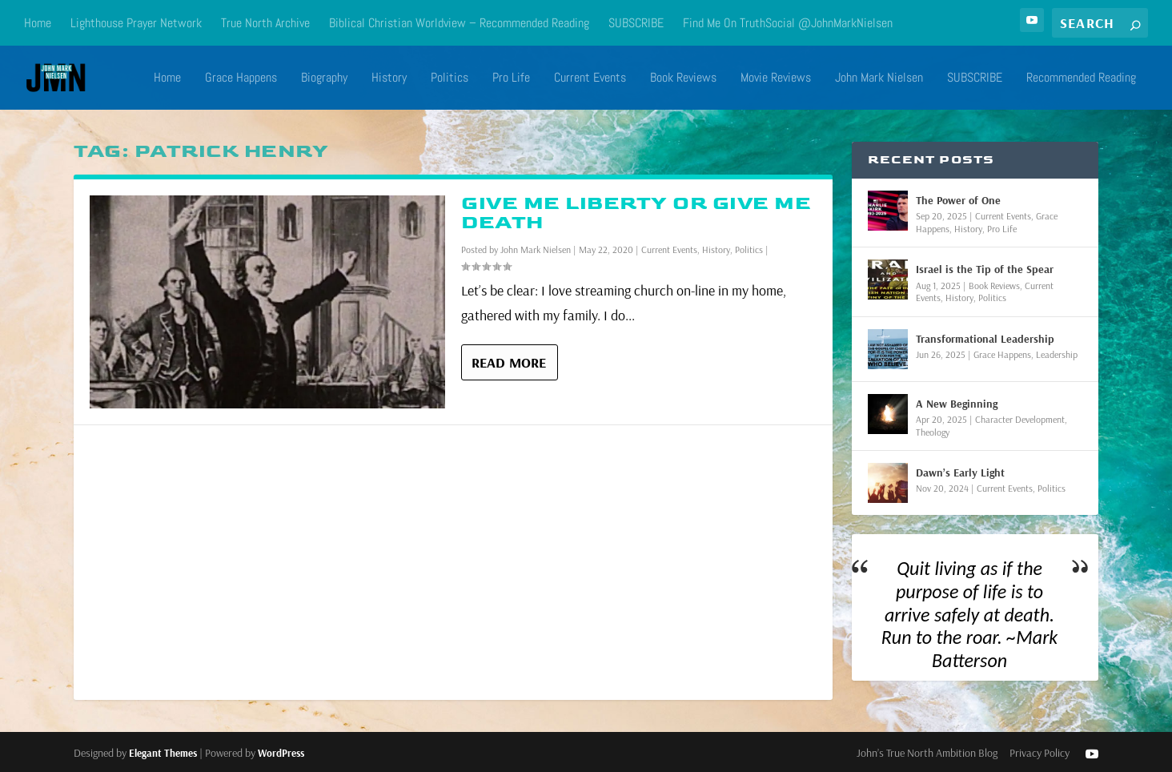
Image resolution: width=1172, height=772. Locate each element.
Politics (449, 78)
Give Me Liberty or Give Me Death (636, 213)
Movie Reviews (776, 78)
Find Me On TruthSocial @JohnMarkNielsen (788, 22)
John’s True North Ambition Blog (927, 753)
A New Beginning (956, 403)
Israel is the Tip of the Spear (985, 269)
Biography (324, 78)
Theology (932, 432)
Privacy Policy (1039, 753)
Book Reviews (683, 78)
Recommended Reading (1081, 78)
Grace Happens (241, 78)
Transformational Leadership (985, 339)
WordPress (281, 752)
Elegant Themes (163, 752)
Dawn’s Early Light (960, 472)
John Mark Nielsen (879, 78)
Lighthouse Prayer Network (136, 22)
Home (37, 22)
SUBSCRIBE (636, 22)
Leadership (1057, 354)
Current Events (590, 78)
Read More (509, 362)
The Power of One (958, 200)
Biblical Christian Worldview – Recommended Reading (459, 22)
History (389, 78)
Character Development (1020, 419)
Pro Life (511, 78)
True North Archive (265, 22)
